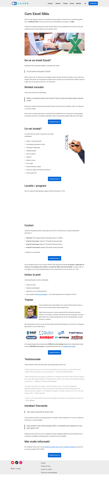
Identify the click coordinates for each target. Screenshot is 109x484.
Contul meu (93, 3)
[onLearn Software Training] (20, 3)
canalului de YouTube (69, 346)
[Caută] (85, 3)
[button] (81, 3)
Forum (72, 3)
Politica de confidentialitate (49, 482)
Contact (43, 472)
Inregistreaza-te (54, 122)
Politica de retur (45, 476)
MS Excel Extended (41, 294)
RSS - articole (16, 478)
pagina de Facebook (70, 447)
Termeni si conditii (46, 479)
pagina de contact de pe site (53, 447)
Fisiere (65, 3)
